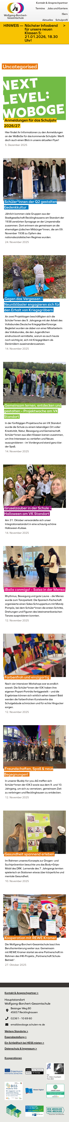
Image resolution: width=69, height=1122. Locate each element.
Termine (40, 8)
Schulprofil (62, 19)
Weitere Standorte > (16, 1031)
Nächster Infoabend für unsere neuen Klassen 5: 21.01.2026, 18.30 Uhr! (41, 32)
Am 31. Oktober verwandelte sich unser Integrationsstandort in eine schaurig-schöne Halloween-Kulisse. (30, 524)
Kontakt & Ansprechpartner (52, 2)
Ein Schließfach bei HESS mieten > (24, 1042)
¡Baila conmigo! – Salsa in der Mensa (35, 590)
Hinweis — (13, 25)
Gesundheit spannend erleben (29, 854)
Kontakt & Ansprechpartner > (21, 992)
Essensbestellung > (16, 1036)
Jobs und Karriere (57, 8)
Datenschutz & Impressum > (21, 1048)
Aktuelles (47, 19)
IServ (65, 13)
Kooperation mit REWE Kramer (30, 938)
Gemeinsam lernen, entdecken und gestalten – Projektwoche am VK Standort (32, 411)
